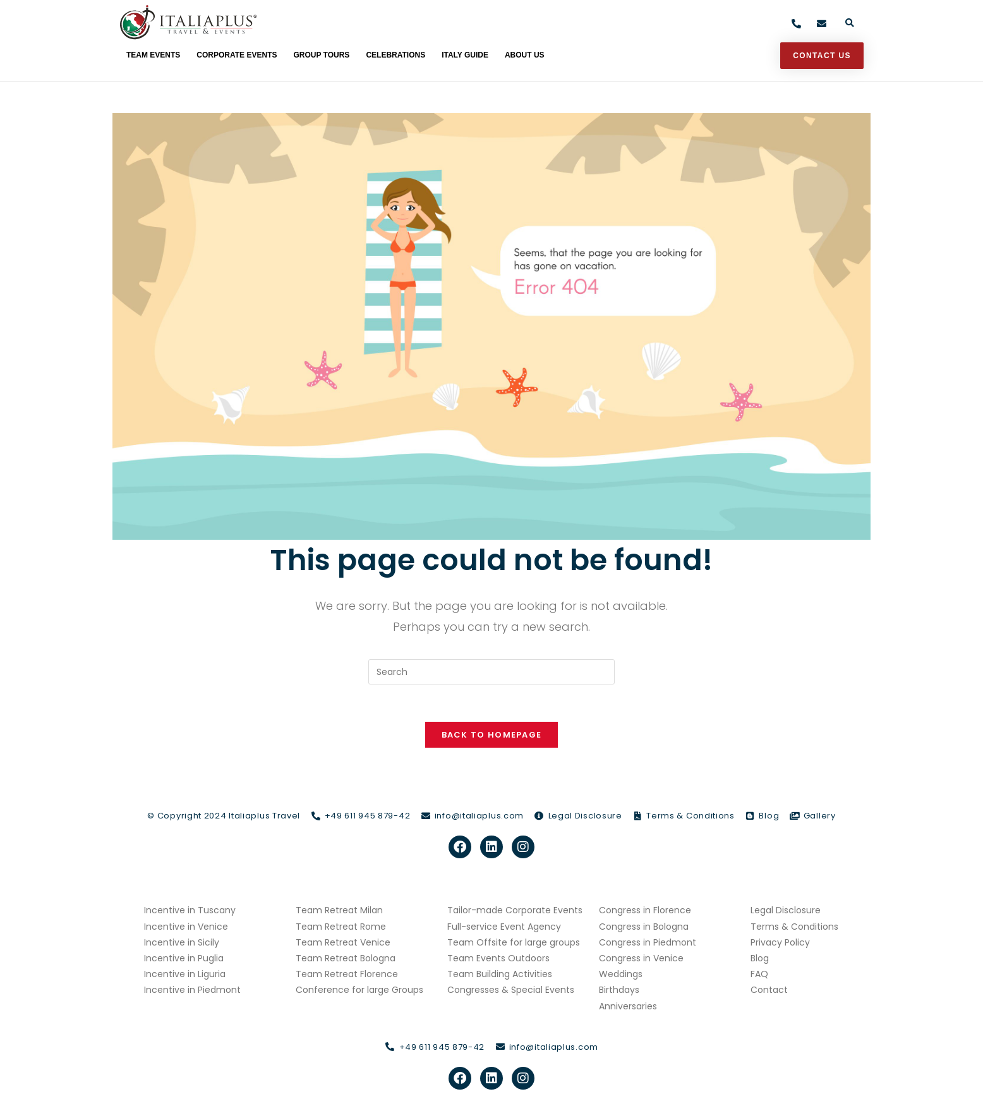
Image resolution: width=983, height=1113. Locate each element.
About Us (525, 55)
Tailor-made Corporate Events (514, 912)
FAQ (759, 975)
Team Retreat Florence (347, 975)
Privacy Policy (780, 943)
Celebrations (395, 55)
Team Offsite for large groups (513, 943)
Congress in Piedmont (647, 943)
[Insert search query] (491, 671)
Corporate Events (236, 55)
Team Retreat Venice (343, 943)
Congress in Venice (641, 959)
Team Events (153, 55)
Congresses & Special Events (510, 991)
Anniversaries (628, 1007)
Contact (769, 991)
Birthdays (619, 991)
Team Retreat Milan (339, 912)
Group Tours (321, 55)
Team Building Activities (499, 975)
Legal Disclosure (786, 912)
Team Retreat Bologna (345, 959)
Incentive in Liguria (185, 975)
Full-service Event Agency (504, 927)
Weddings (620, 975)
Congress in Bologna (644, 927)
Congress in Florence (645, 912)
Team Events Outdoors (498, 959)
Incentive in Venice (186, 927)
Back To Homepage (492, 736)
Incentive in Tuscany (190, 912)
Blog (760, 959)
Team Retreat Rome (341, 927)
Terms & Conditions (794, 927)
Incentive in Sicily (181, 943)
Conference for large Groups (359, 991)
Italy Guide (465, 55)
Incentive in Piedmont (192, 991)
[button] (849, 24)
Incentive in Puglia (184, 959)
